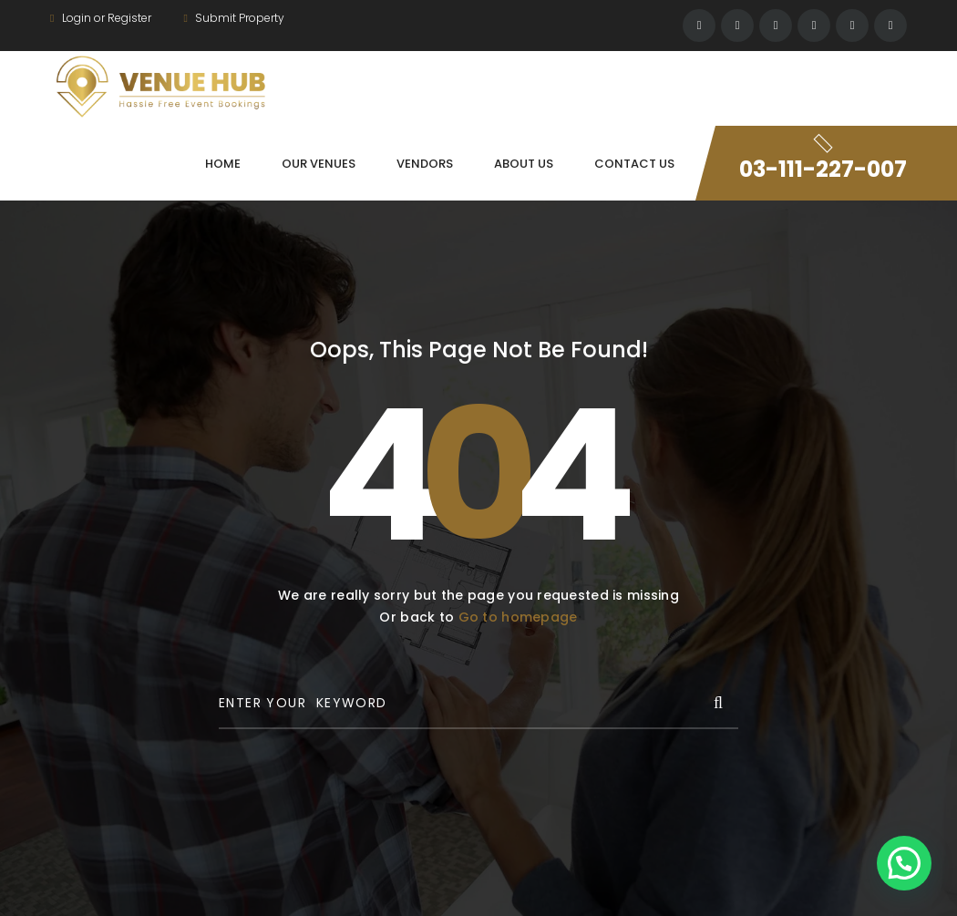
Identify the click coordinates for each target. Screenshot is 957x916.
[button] (904, 863)
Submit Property (233, 18)
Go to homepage (518, 617)
